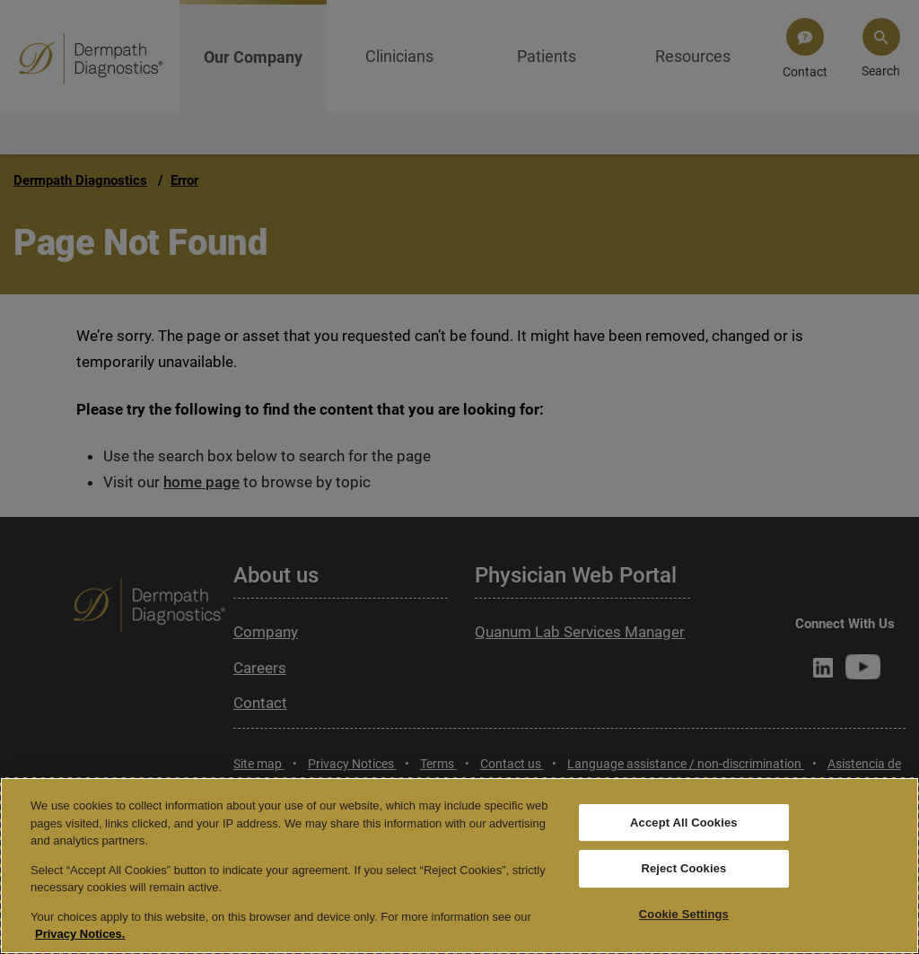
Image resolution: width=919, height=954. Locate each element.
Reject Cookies (683, 868)
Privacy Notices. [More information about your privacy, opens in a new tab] (80, 934)
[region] (459, 865)
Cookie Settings (684, 914)
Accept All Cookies (684, 822)
